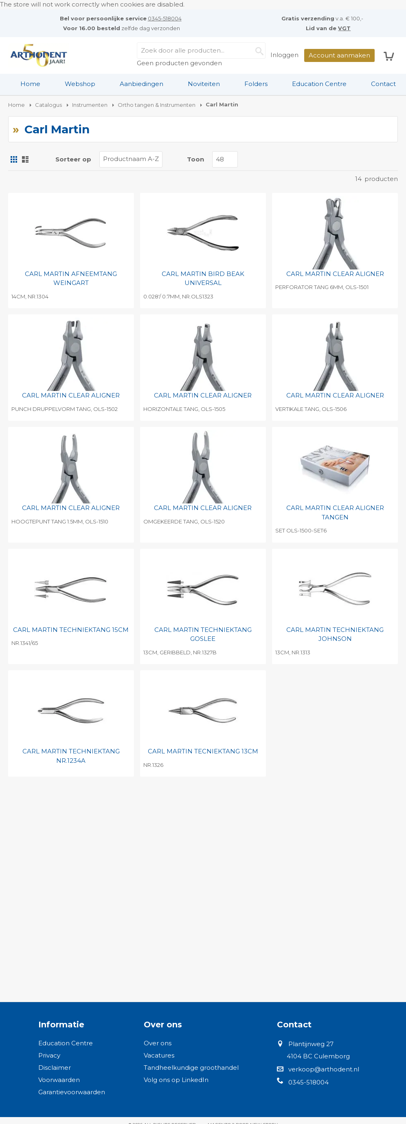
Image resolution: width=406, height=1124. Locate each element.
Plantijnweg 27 (311, 1044)
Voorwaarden (59, 1080)
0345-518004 (165, 18)
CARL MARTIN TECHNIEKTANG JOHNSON (335, 634)
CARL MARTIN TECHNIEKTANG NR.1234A (71, 755)
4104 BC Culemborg (318, 1056)
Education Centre (319, 84)
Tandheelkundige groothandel (191, 1067)
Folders (256, 84)
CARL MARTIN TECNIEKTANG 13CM (203, 751)
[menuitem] (30, 84)
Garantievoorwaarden (71, 1092)
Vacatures (159, 1055)
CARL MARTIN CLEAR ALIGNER (335, 274)
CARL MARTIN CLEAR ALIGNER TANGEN (335, 512)
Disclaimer (54, 1067)
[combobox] (201, 50)
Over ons (157, 1043)
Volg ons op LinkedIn (176, 1080)
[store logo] (38, 55)
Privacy (49, 1055)
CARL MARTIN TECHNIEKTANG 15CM (71, 630)
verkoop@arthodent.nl (323, 1069)
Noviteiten (204, 84)
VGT (344, 28)
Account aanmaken (339, 55)
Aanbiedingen (141, 84)
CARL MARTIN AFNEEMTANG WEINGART (71, 278)
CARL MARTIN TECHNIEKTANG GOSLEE (203, 634)
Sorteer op (73, 159)
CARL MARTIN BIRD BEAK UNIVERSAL (203, 278)
